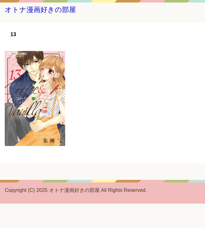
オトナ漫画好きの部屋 (40, 10)
